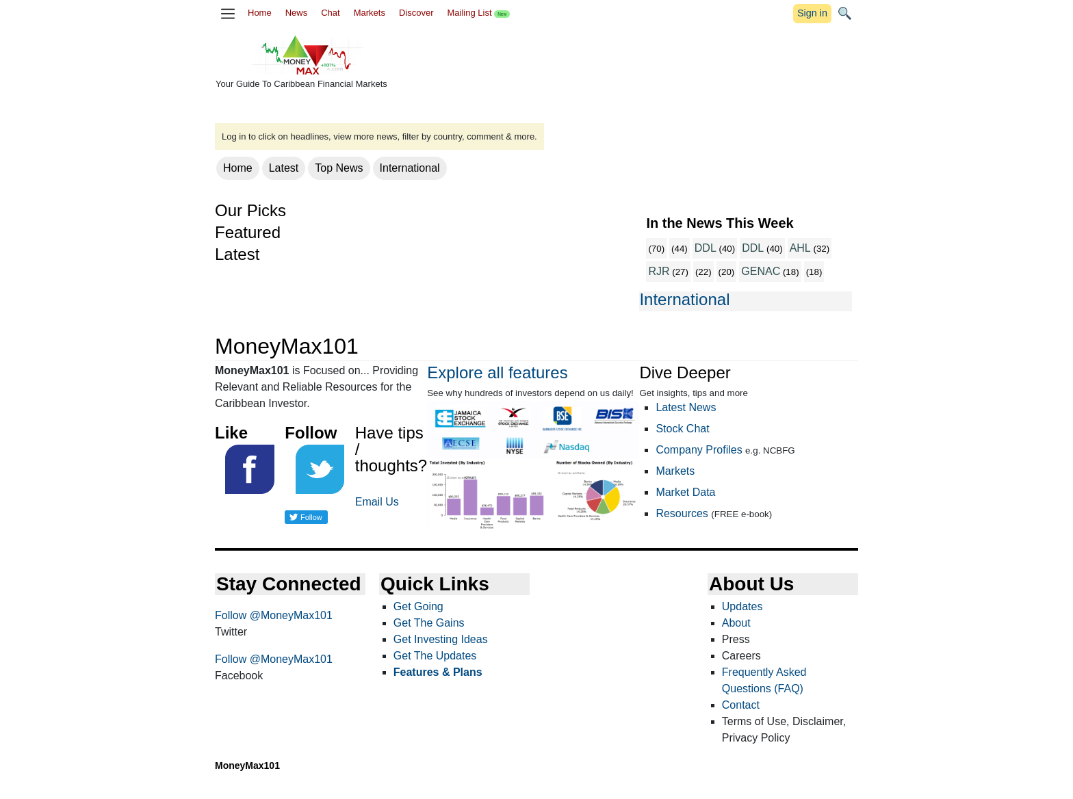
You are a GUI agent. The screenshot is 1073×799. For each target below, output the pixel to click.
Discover (416, 13)
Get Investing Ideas (440, 639)
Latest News (686, 407)
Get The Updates (435, 656)
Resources (682, 513)
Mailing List (478, 13)
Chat (330, 13)
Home (260, 13)
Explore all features (497, 372)
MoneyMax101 (247, 765)
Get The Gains (429, 623)
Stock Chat (682, 428)
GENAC (760, 271)
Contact (741, 705)
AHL (800, 248)
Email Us (377, 502)
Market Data (685, 492)
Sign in (812, 13)
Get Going (418, 606)
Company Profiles (699, 450)
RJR (658, 271)
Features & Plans (437, 672)
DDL (705, 248)
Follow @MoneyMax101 (274, 615)
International (410, 168)
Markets (369, 13)
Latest (284, 168)
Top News (339, 168)
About (736, 623)
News (296, 13)
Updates (742, 606)
